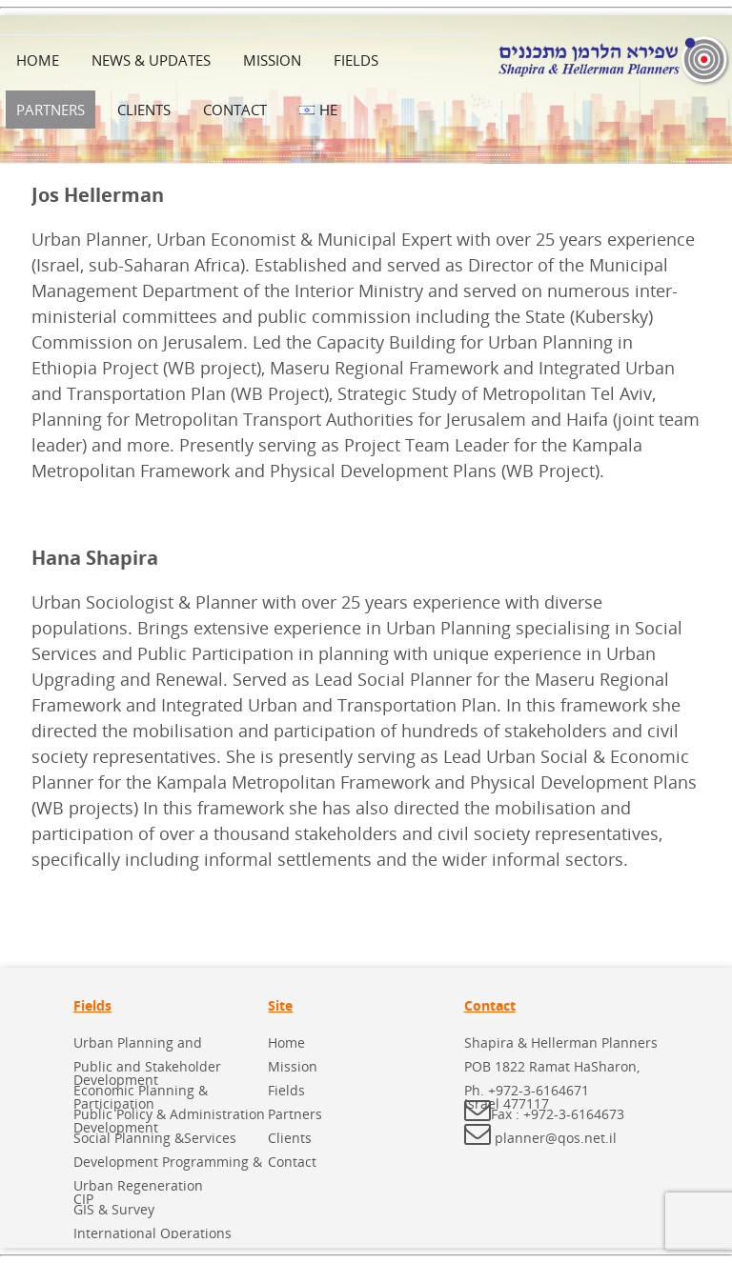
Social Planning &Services (154, 1138)
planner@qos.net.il (556, 1138)
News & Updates (151, 60)
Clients (144, 109)
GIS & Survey (113, 1209)
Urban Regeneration (138, 1185)
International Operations (152, 1233)
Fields (356, 60)
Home (37, 60)
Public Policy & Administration (169, 1114)
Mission (272, 60)
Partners (50, 109)
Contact (235, 109)
